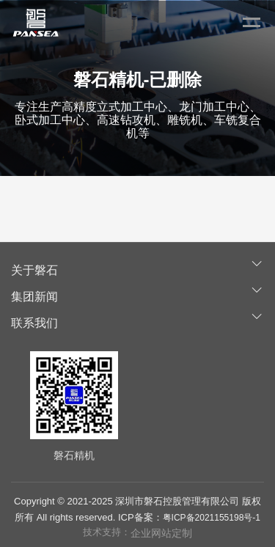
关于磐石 (34, 270)
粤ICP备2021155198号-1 (211, 518)
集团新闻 (34, 296)
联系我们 (34, 323)
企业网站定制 (161, 533)
